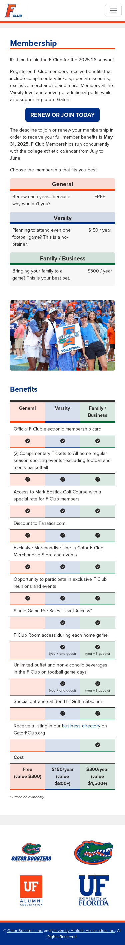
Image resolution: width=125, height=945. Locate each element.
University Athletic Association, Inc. (83, 930)
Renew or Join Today (62, 114)
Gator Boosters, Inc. (25, 930)
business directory (81, 725)
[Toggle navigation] (113, 10)
